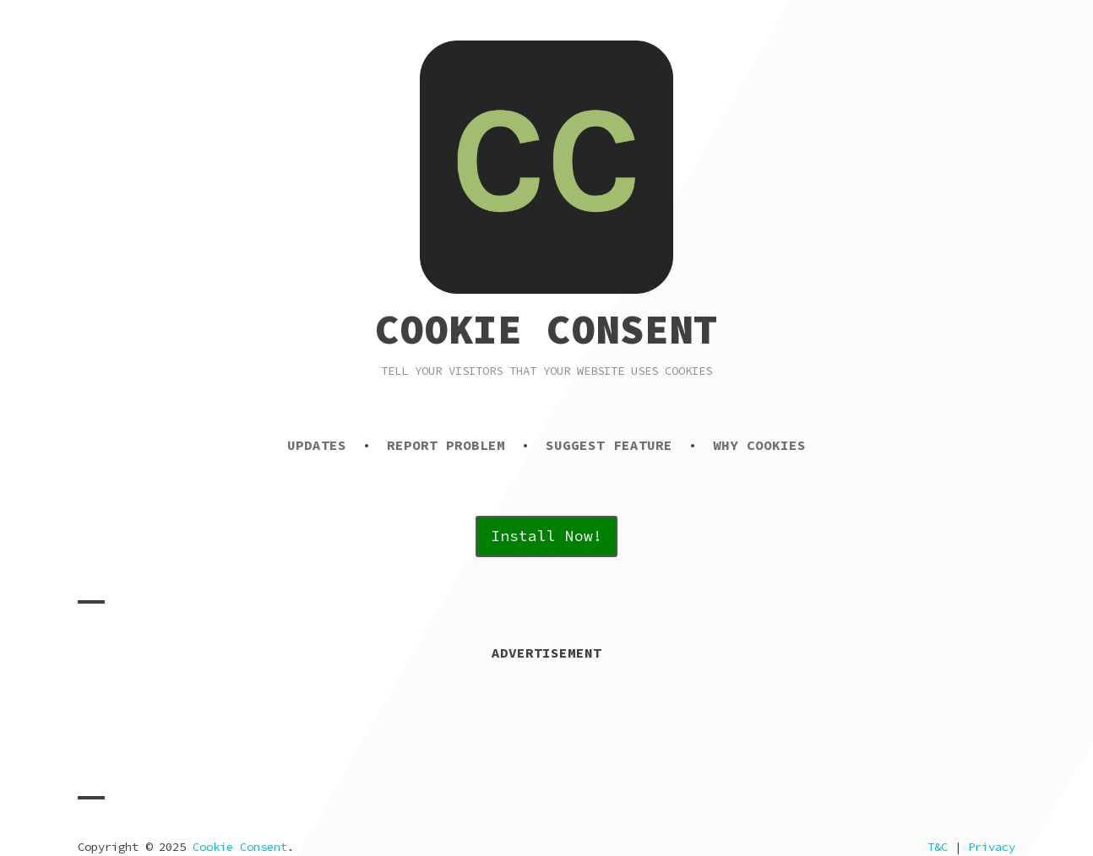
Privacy (991, 846)
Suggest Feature (609, 444)
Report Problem (446, 444)
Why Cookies (759, 444)
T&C (937, 846)
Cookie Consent (546, 329)
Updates (316, 444)
